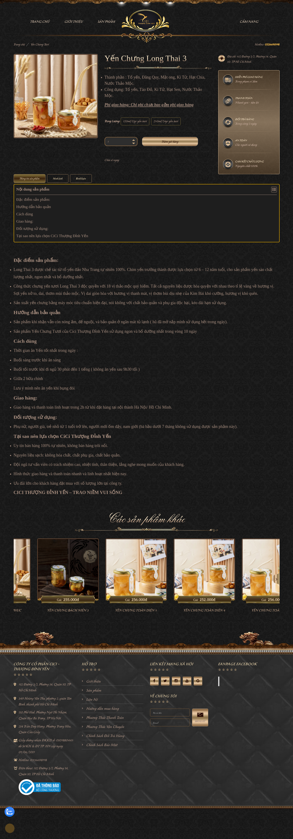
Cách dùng (24, 214)
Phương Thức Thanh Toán (105, 717)
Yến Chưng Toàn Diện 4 (249, 610)
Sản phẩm (93, 690)
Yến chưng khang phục (44, 610)
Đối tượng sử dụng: (32, 228)
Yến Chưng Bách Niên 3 (112, 610)
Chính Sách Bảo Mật (102, 744)
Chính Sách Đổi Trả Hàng (105, 735)
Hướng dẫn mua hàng (102, 708)
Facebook (228, 681)
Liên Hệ (92, 699)
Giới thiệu (93, 681)
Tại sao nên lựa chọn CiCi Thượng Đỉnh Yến (52, 236)
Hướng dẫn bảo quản (33, 207)
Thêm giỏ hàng (170, 141)
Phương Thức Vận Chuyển (105, 726)
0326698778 (272, 44)
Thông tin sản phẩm (30, 178)
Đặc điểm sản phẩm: (33, 199)
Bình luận (81, 178)
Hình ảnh (58, 178)
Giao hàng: (24, 221)
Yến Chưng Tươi (40, 44)
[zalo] (10, 812)
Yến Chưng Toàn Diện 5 (180, 610)
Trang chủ (19, 44)
